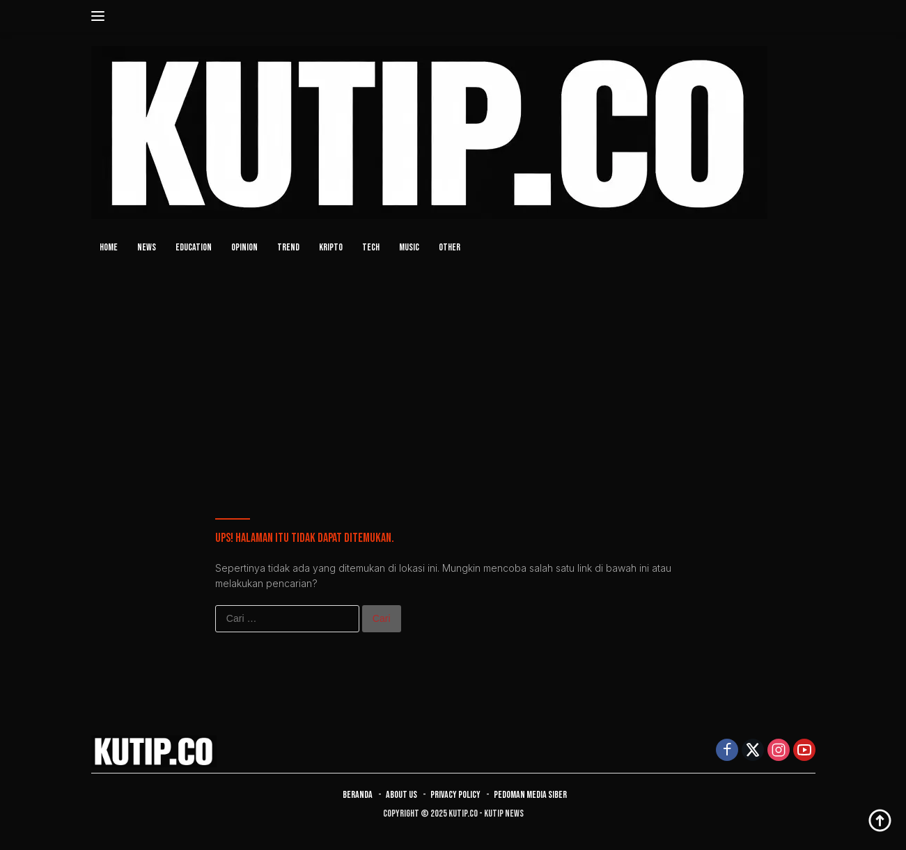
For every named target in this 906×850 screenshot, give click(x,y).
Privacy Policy (455, 795)
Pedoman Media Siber (530, 795)
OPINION (244, 247)
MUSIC (409, 247)
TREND (288, 247)
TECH (371, 247)
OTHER (449, 247)
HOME (109, 247)
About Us (401, 795)
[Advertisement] (453, 373)
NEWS (146, 247)
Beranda (358, 795)
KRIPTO (331, 247)
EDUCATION (193, 247)
